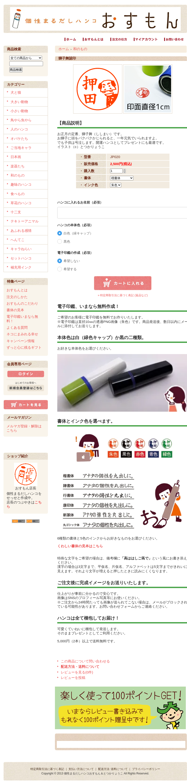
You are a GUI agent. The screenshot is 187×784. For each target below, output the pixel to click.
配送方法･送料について (113, 769)
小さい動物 (19, 111)
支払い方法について (81, 769)
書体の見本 (15, 310)
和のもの (18, 175)
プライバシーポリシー (146, 769)
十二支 (16, 212)
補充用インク (21, 267)
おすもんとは (17, 290)
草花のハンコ (21, 203)
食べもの (18, 194)
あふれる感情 (21, 231)
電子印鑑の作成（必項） (75, 253)
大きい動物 (19, 102)
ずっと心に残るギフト (24, 347)
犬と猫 (16, 92)
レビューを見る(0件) (77, 672)
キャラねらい (21, 249)
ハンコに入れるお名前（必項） (80, 202)
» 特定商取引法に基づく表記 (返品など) (122, 295)
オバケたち (19, 139)
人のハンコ (19, 129)
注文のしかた (17, 297)
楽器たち (18, 166)
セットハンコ (21, 258)
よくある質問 (17, 327)
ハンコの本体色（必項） (75, 225)
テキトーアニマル (25, 221)
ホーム (63, 49)
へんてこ (18, 240)
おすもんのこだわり (22, 303)
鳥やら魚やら (21, 120)
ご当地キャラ (21, 148)
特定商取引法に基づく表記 (47, 769)
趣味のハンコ (21, 184)
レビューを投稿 (73, 678)
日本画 (16, 157)
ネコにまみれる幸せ (22, 334)
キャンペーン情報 (21, 341)
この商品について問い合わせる (85, 661)
